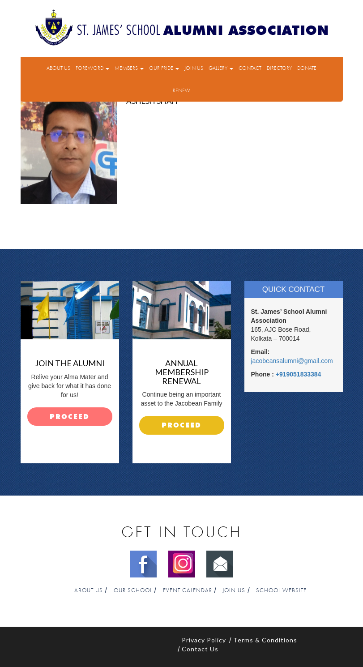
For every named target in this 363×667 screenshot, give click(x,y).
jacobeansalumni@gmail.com (292, 360)
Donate (306, 68)
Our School (133, 591)
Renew (181, 90)
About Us (58, 68)
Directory (279, 68)
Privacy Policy (204, 640)
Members (129, 68)
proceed (70, 417)
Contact (250, 68)
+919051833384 (298, 374)
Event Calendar (187, 591)
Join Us (193, 68)
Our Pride (164, 68)
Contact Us (200, 649)
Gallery (221, 68)
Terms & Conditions (265, 640)
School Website (281, 591)
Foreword (92, 68)
